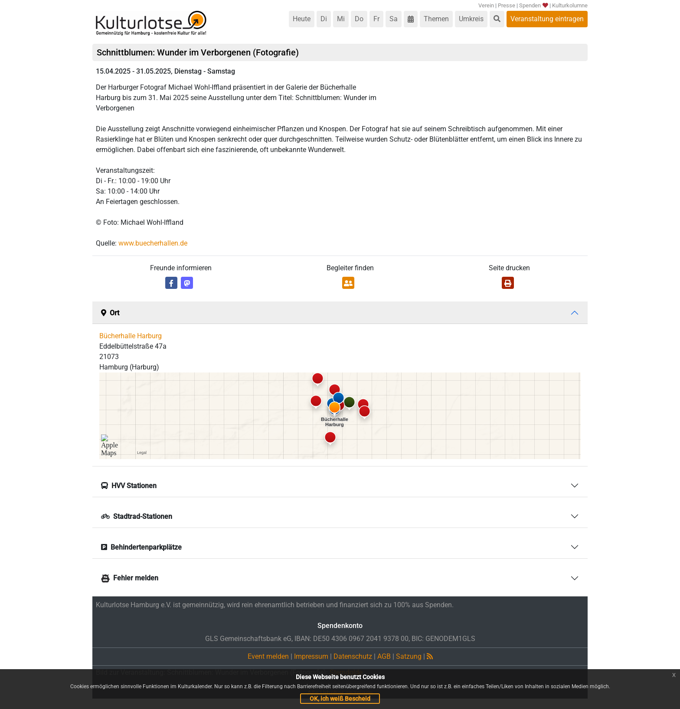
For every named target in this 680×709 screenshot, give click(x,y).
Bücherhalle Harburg (130, 336)
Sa (393, 19)
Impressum (311, 656)
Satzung (409, 656)
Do (359, 19)
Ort (110, 313)
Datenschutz (352, 656)
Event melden (268, 656)
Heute (302, 19)
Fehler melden (129, 578)
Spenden (533, 5)
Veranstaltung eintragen (547, 19)
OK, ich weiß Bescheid (340, 698)
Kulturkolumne (570, 5)
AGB (384, 656)
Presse (506, 5)
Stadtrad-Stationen (136, 516)
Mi (341, 19)
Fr (376, 19)
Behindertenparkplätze (141, 547)
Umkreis (471, 19)
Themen (436, 19)
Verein (486, 5)
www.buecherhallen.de (152, 243)
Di (323, 19)
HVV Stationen (129, 486)
